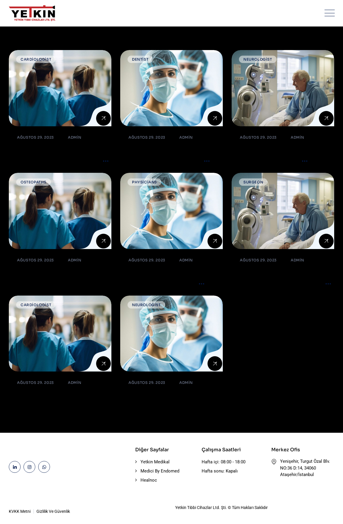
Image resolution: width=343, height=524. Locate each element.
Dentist (140, 59)
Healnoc (148, 480)
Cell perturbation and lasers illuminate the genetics (162, 282)
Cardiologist (36, 59)
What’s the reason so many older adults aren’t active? (56, 159)
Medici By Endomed (159, 471)
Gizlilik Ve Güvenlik (53, 511)
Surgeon (253, 182)
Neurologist (257, 59)
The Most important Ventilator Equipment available (162, 159)
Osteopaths (33, 182)
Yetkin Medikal (155, 462)
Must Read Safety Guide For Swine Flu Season (166, 399)
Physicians (144, 182)
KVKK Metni (20, 511)
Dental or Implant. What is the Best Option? (59, 399)
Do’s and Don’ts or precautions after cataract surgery (282, 282)
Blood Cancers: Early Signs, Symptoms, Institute (272, 159)
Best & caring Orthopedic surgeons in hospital (58, 277)
